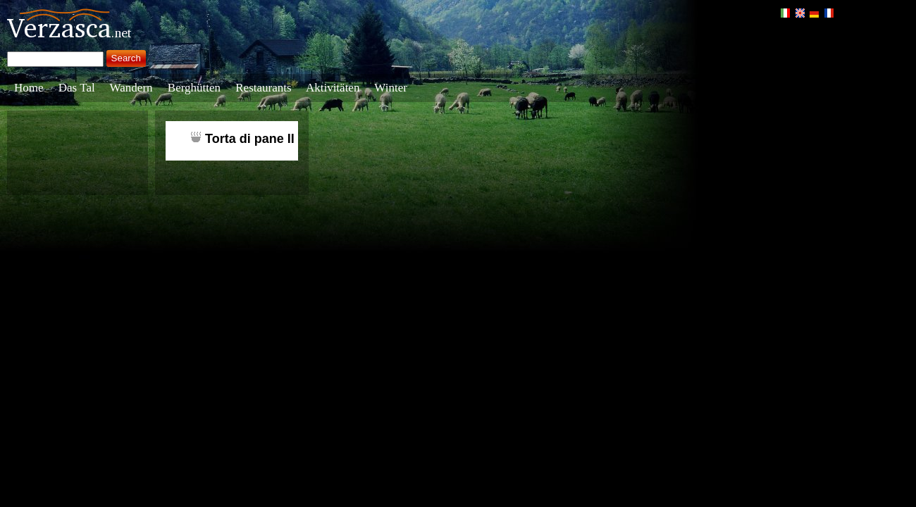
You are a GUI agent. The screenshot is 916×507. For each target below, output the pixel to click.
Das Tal (76, 87)
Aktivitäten (332, 87)
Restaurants (263, 87)
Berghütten (194, 87)
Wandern (131, 87)
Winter (390, 87)
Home (29, 87)
